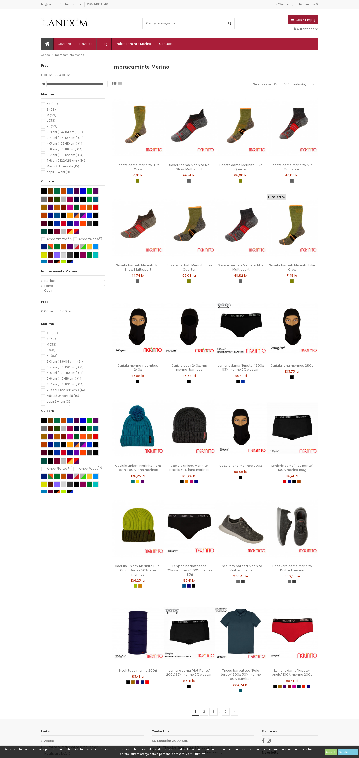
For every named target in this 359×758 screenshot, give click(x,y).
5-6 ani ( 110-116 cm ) (65, 149)
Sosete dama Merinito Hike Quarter (240, 167)
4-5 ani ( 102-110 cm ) (65, 143)
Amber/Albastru (90, 239)
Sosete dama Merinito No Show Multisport (189, 167)
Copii (48, 290)
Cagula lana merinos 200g (240, 466)
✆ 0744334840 (97, 4)
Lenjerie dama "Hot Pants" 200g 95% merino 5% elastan (189, 672)
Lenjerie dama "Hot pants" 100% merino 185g (292, 468)
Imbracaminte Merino (59, 271)
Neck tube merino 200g (138, 670)
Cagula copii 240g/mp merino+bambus (189, 367)
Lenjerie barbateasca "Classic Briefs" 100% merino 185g (189, 570)
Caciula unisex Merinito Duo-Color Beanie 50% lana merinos (138, 570)
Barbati (50, 281)
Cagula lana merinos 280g (292, 365)
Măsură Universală (63, 166)
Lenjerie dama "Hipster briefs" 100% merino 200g (292, 672)
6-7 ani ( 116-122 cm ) (65, 155)
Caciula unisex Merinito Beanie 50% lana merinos (189, 468)
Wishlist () (285, 4)
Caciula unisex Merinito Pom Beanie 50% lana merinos (138, 468)
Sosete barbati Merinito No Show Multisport (138, 267)
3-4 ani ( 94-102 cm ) (65, 138)
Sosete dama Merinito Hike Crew (138, 167)
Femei (49, 286)
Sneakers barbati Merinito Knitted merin (241, 568)
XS (52, 104)
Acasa (49, 741)
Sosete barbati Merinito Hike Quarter (189, 267)
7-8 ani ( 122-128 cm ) (66, 161)
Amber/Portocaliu (60, 239)
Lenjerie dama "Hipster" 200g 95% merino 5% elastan (241, 367)
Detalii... (348, 752)
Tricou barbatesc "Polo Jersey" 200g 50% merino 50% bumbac (241, 674)
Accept (330, 752)
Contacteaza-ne (71, 4)
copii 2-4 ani (58, 172)
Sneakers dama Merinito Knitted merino (292, 568)
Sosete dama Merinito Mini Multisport (292, 167)
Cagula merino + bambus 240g (138, 367)
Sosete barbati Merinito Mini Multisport (241, 267)
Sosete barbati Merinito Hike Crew (292, 267)
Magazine (48, 4)
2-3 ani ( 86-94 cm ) (65, 132)
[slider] (46, 84)
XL (52, 126)
